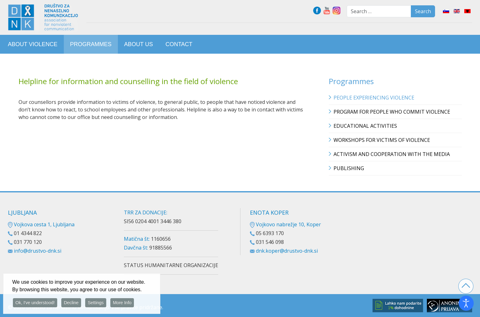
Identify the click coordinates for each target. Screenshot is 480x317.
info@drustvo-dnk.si (37, 250)
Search (423, 11)
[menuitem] (33, 44)
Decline (71, 303)
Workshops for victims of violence (382, 140)
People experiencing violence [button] (374, 97)
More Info (122, 303)
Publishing (349, 168)
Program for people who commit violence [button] (392, 111)
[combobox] (379, 11)
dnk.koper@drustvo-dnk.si (287, 250)
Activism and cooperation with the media (392, 154)
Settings (96, 303)
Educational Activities (365, 125)
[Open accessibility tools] (466, 303)
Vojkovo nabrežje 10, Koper (285, 224)
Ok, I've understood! (35, 303)
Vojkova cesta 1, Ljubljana (41, 224)
